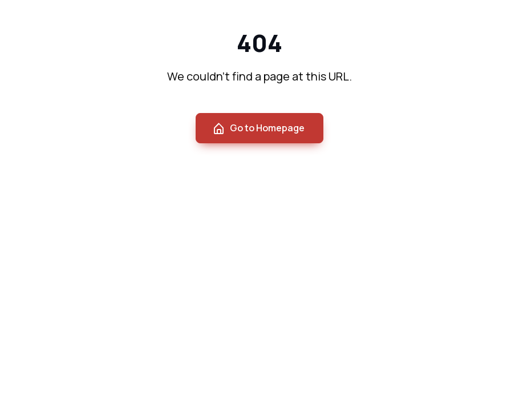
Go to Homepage (258, 128)
